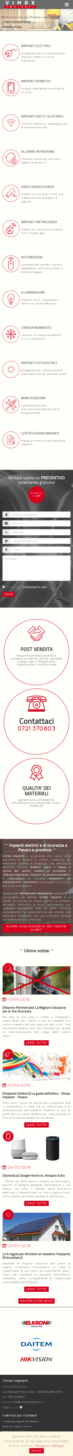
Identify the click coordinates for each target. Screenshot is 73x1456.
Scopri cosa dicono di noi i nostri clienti (37, 928)
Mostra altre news (36, 1301)
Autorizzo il (24, 587)
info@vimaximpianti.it (27, 1402)
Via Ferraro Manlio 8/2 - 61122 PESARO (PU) (32, 1391)
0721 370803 (37, 728)
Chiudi (36, 1450)
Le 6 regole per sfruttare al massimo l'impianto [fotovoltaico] (36, 1256)
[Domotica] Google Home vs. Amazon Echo (33, 1175)
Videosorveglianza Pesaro (20, 1421)
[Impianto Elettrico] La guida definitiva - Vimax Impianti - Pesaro (36, 1095)
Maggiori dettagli (49, 1445)
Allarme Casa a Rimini (17, 1426)
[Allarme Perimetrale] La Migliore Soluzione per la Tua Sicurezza (34, 1009)
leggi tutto (36, 1042)
